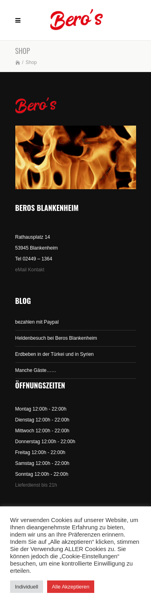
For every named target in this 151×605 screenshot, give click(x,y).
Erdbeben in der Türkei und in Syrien (54, 354)
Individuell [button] (26, 587)
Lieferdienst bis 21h (36, 485)
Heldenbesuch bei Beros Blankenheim (56, 338)
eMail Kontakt (30, 270)
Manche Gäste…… (35, 370)
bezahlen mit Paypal (37, 322)
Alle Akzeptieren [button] (70, 587)
